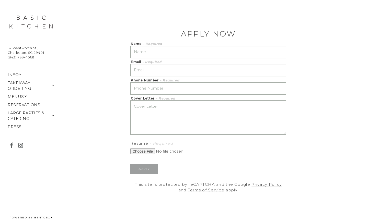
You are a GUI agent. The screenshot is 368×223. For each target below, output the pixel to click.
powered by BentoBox (35, 217)
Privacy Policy (266, 184)
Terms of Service (206, 190)
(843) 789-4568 (21, 57)
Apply (144, 169)
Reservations (24, 104)
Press (15, 126)
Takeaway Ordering (19, 85)
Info (13, 74)
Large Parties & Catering (26, 115)
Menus (16, 96)
